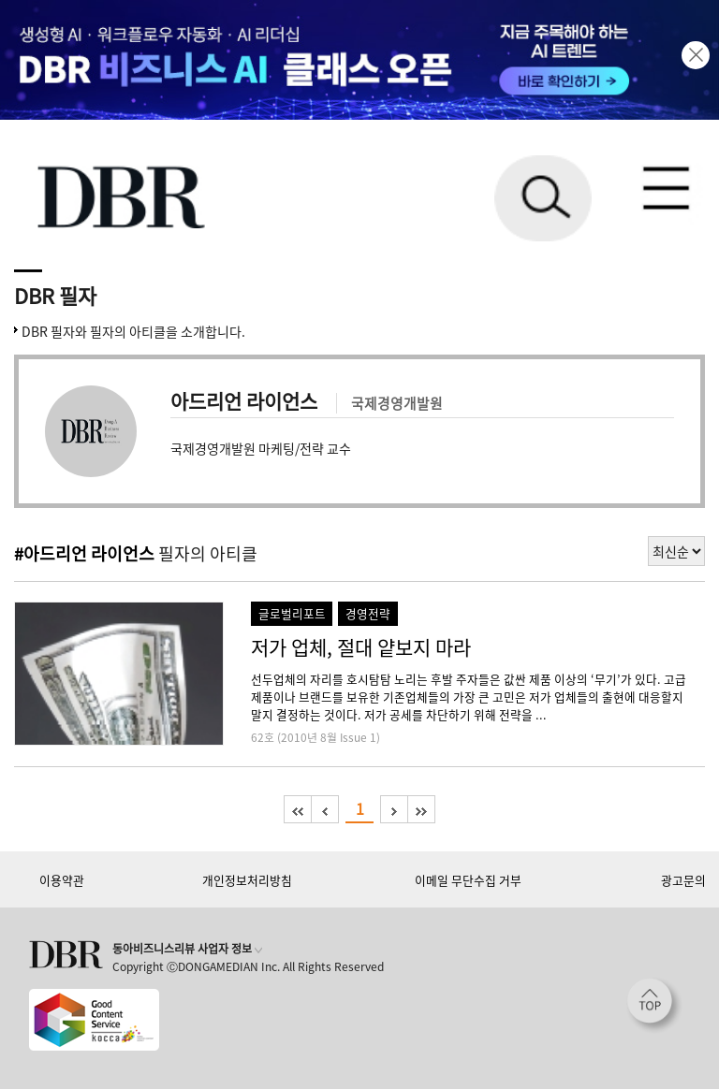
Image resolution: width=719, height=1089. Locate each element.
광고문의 (683, 880)
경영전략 (367, 613)
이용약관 (61, 880)
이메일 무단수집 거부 (468, 880)
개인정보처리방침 (247, 880)
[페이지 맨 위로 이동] (654, 1006)
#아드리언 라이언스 (84, 553)
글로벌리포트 (292, 613)
